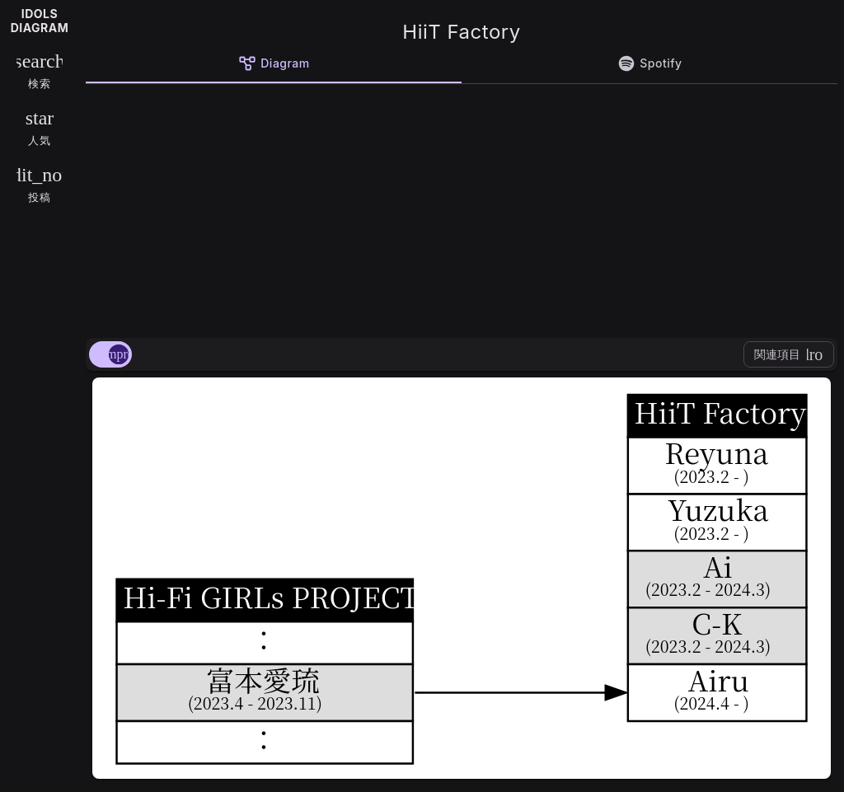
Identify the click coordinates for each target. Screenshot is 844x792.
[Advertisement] (461, 207)
